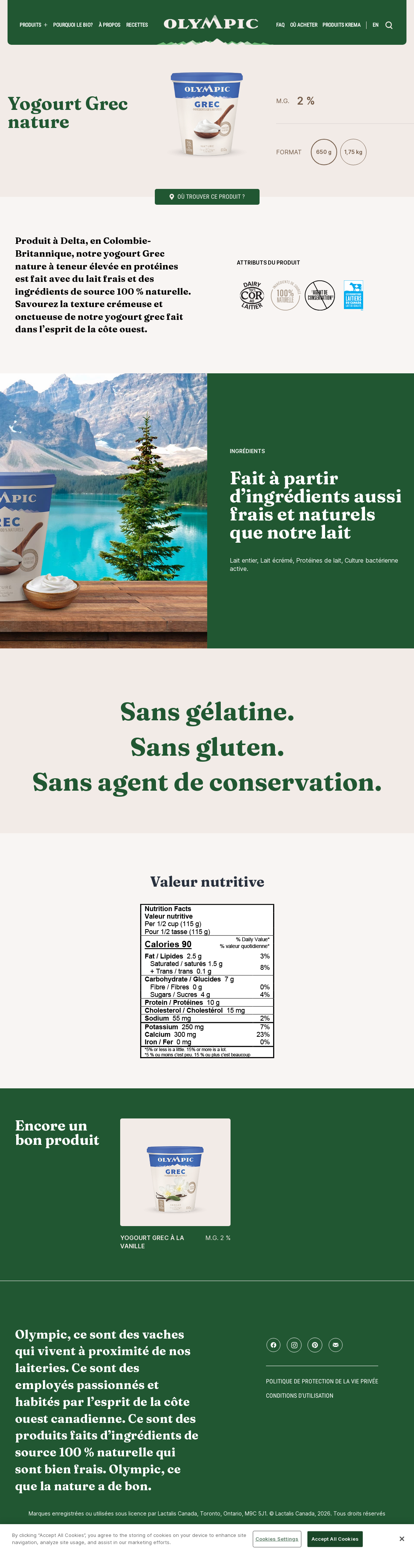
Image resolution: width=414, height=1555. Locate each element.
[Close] (402, 1539)
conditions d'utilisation (299, 1395)
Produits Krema (341, 25)
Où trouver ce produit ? (211, 196)
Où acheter (303, 25)
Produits (30, 25)
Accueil (211, 22)
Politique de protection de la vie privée (322, 1381)
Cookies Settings (277, 1539)
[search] (389, 25)
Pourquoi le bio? (73, 25)
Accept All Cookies (335, 1539)
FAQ (280, 25)
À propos (109, 25)
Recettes (137, 25)
